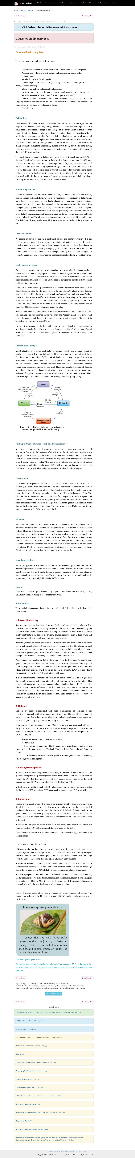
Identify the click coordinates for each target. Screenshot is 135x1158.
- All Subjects (29, 1021)
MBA (82, 3)
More (114, 3)
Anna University (50, 3)
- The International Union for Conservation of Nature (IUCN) (39, 1096)
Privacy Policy (52, 1151)
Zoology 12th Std (26, 10)
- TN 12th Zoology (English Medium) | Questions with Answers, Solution (48, 1012)
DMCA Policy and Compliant (78, 1151)
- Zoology (31, 1046)
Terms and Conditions (63, 1151)
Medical (62, 3)
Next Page (87, 16)
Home (16, 10)
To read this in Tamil (53, 993)
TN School (91, 3)
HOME (39, 3)
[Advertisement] (109, 43)
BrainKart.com (26, 3)
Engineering (73, 3)
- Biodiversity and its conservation (40, 1113)
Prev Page (20, 16)
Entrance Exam (103, 3)
